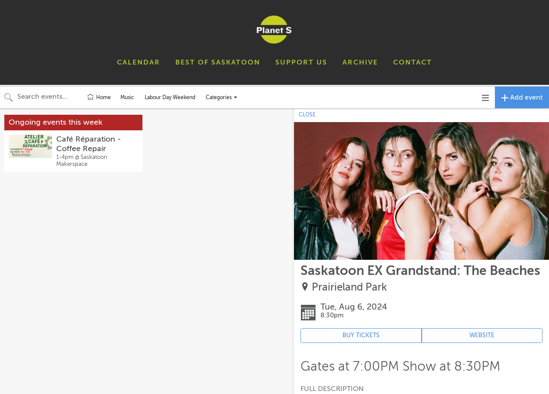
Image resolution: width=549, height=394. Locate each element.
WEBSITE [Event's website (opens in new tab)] (481, 335)
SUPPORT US (301, 62)
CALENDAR (138, 62)
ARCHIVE (360, 62)
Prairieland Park (349, 287)
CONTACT (412, 62)
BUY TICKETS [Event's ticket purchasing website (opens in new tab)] (361, 335)
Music (127, 97)
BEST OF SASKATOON (217, 62)
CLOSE (307, 115)
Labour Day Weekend (170, 97)
